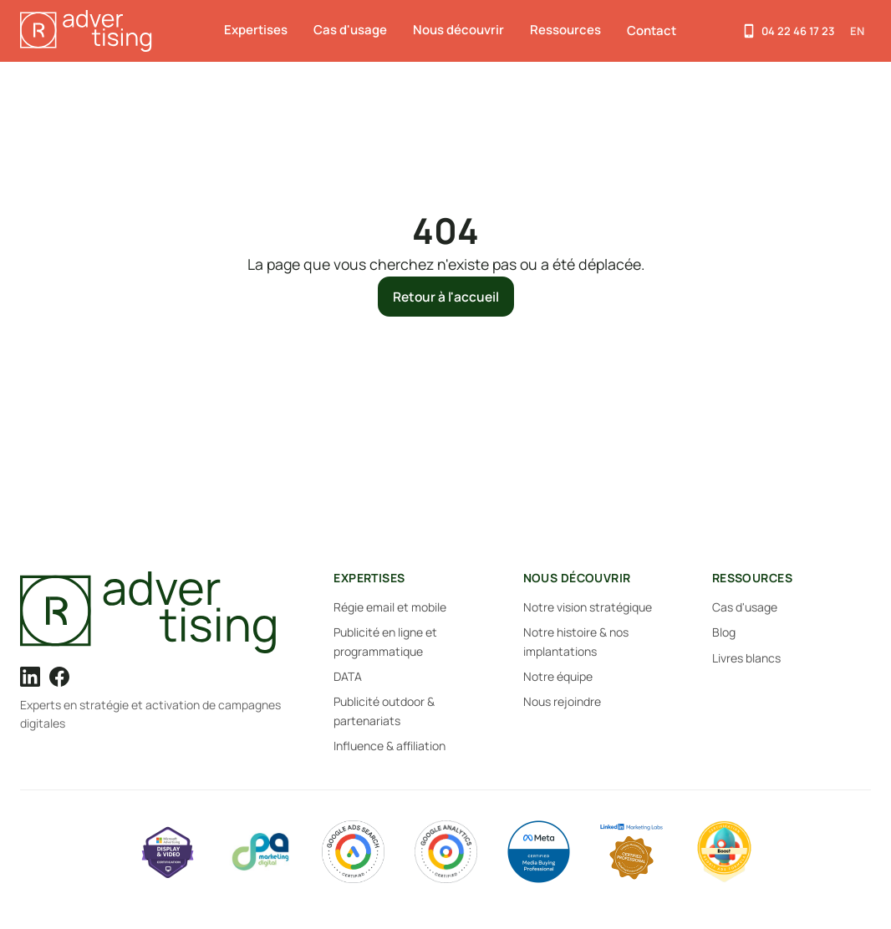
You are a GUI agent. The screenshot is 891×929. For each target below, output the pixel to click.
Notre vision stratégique (587, 607)
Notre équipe (558, 676)
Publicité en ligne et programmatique (385, 641)
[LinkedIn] (30, 677)
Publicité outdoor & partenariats (384, 710)
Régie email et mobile (389, 607)
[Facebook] (59, 677)
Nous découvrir (458, 29)
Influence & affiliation (389, 746)
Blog (724, 632)
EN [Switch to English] (857, 30)
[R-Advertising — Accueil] (89, 31)
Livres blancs (746, 658)
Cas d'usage (350, 29)
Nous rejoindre (562, 701)
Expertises (256, 29)
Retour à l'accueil (446, 296)
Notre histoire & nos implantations (576, 641)
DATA (347, 676)
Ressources (565, 29)
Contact (651, 30)
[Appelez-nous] (787, 31)
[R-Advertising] (154, 612)
